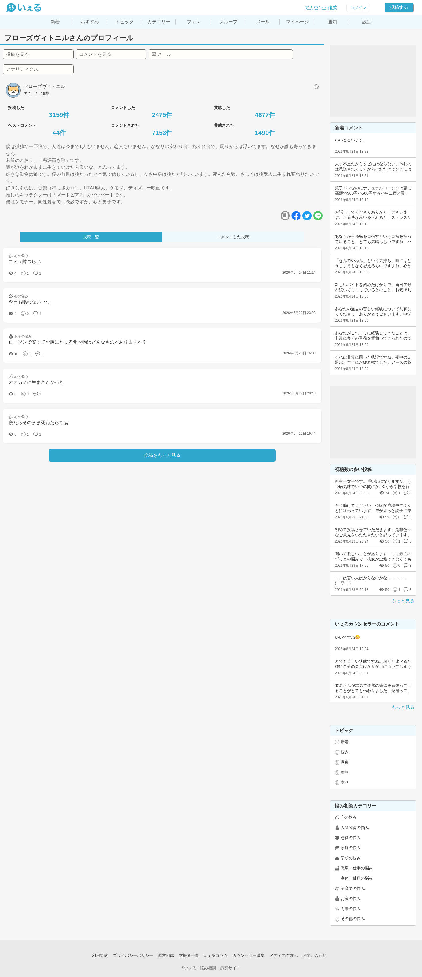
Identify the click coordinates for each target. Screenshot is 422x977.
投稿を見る (17, 54)
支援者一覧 (189, 955)
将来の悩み (351, 908)
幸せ (345, 782)
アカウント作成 (321, 7)
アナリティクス (22, 69)
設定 (366, 21)
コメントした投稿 (233, 237)
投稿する (399, 7)
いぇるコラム (216, 955)
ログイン (358, 7)
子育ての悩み (353, 888)
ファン (194, 21)
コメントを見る (95, 54)
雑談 (345, 772)
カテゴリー (158, 21)
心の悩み (349, 817)
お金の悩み (351, 898)
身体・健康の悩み (357, 878)
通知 (332, 21)
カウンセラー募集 (249, 955)
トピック (124, 21)
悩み (345, 752)
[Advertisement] (373, 81)
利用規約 (100, 955)
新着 (55, 21)
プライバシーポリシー (133, 955)
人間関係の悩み (355, 827)
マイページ (297, 21)
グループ (228, 21)
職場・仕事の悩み (357, 868)
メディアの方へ (283, 955)
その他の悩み (353, 918)
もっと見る (403, 600)
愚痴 (345, 762)
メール (263, 21)
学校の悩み (351, 858)
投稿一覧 (91, 237)
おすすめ (89, 21)
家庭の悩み (351, 847)
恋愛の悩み (351, 837)
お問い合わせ (314, 955)
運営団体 (166, 955)
